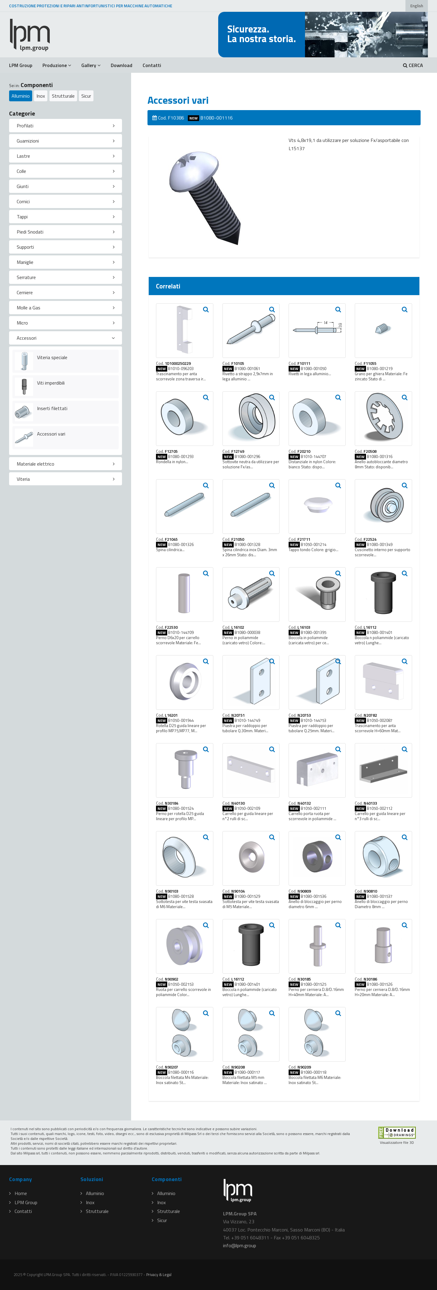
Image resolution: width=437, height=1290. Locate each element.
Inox (40, 95)
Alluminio (21, 95)
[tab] (65, 125)
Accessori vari (51, 433)
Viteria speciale (52, 357)
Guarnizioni (28, 140)
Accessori (26, 338)
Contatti (152, 65)
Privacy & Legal (158, 1274)
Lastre (23, 156)
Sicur (86, 95)
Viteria (23, 479)
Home (18, 1193)
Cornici (23, 201)
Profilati (25, 125)
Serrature (26, 277)
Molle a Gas (28, 307)
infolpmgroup (239, 1245)
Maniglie (25, 262)
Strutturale (63, 95)
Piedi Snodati (30, 231)
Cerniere (25, 292)
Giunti (23, 186)
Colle (21, 171)
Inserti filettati (52, 408)
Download (121, 65)
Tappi (22, 216)
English (416, 6)
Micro (22, 322)
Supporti (25, 247)
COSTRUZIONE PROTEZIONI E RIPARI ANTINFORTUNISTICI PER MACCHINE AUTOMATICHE (90, 6)
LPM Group (20, 65)
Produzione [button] (56, 65)
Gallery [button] (90, 65)
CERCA (413, 65)
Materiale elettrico (35, 463)
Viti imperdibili (51, 382)
